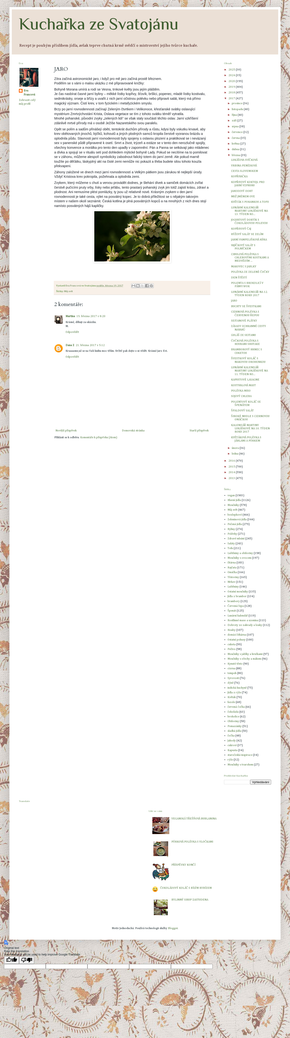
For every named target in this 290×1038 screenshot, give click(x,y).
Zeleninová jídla (237, 519)
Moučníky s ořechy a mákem (244, 659)
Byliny (231, 529)
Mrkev (231, 582)
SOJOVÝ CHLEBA (241, 396)
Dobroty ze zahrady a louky (245, 625)
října (235, 115)
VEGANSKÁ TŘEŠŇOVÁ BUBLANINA (193, 818)
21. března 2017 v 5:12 (90, 345)
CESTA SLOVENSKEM (244, 171)
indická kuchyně (237, 687)
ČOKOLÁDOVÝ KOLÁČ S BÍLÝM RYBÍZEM (186, 888)
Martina (70, 316)
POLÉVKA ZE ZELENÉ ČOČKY (250, 272)
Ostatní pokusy (236, 639)
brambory (234, 601)
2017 (232, 98)
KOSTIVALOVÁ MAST (243, 385)
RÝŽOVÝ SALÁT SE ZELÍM (247, 234)
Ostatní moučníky (238, 591)
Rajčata (232, 567)
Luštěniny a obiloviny (240, 553)
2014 (232, 472)
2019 (232, 87)
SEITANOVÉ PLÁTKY (244, 320)
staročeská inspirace (240, 755)
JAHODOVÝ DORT (242, 191)
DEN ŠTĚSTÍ (239, 277)
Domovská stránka (133, 430)
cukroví (232, 745)
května (236, 143)
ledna (235, 453)
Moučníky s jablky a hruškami (245, 654)
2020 (232, 81)
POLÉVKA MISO (241, 390)
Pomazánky (235, 726)
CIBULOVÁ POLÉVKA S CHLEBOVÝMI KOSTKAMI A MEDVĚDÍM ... (250, 258)
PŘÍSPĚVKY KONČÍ (183, 865)
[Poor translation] (26, 960)
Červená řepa (236, 606)
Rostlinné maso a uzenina (243, 620)
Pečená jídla (235, 524)
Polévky (232, 534)
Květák (232, 697)
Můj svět (68, 291)
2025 (232, 69)
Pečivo (232, 649)
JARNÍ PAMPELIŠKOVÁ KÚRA (249, 239)
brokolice (233, 716)
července (237, 132)
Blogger (173, 928)
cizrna (231, 668)
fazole (231, 702)
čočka (231, 735)
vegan (231, 495)
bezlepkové (235, 514)
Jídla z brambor (237, 596)
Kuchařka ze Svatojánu (98, 24)
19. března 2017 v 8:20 (90, 316)
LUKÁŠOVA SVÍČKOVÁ (244, 160)
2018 (232, 92)
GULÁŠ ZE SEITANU (243, 335)
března (236, 155)
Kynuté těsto (235, 663)
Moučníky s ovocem (239, 558)
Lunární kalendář (238, 615)
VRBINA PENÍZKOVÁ (244, 165)
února (236, 448)
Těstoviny (233, 577)
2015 (232, 466)
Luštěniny (233, 586)
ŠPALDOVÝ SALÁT (242, 410)
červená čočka (236, 707)
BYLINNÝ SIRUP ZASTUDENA (189, 899)
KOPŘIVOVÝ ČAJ (241, 228)
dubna (236, 149)
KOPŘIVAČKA (239, 176)
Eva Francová (29, 92)
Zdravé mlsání (236, 538)
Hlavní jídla (234, 500)
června (236, 138)
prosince (237, 103)
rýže (230, 759)
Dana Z (70, 345)
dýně (230, 683)
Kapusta (232, 750)
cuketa (232, 644)
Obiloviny (233, 721)
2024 (232, 75)
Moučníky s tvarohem (240, 764)
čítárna (232, 562)
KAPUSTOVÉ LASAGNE (245, 379)
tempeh (232, 673)
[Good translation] (11, 960)
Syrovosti (233, 678)
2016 (232, 460)
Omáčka (232, 572)
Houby (232, 630)
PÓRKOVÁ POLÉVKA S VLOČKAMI (192, 841)
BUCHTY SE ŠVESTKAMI (246, 306)
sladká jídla (234, 731)
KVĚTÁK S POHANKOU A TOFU (250, 202)
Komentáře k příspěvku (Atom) (98, 437)
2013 (232, 478)
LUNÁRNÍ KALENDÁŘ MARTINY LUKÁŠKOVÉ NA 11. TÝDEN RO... (249, 371)
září (234, 120)
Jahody (232, 740)
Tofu (230, 548)
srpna (235, 126)
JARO (234, 300)
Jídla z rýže (234, 692)
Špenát (232, 610)
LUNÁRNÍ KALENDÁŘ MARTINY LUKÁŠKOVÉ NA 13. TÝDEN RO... (249, 211)
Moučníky (233, 505)
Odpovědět (72, 332)
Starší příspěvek (199, 430)
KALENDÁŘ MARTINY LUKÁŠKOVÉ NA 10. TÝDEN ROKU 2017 (250, 429)
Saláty (231, 543)
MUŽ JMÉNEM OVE (243, 196)
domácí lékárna (237, 634)
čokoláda (233, 712)
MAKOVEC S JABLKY (243, 266)
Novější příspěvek (66, 430)
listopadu (238, 109)
